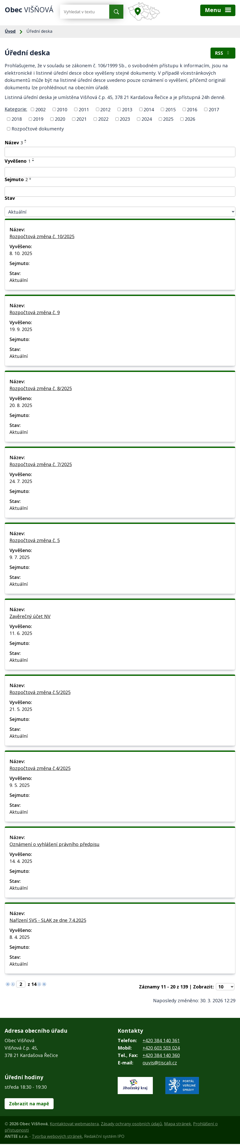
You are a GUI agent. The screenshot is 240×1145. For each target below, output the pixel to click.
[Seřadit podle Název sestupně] (25, 143)
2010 (62, 110)
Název (14, 143)
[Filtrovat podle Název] (120, 152)
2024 (147, 119)
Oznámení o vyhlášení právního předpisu (54, 845)
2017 (214, 110)
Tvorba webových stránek (57, 1137)
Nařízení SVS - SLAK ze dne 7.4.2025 (47, 921)
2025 (168, 119)
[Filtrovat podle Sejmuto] (120, 192)
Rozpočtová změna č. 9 (34, 313)
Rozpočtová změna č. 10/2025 (41, 237)
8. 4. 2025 (19, 937)
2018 (17, 119)
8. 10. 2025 (20, 254)
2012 (105, 110)
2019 (38, 119)
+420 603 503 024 (161, 1048)
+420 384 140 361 (161, 1041)
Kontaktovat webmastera (74, 1125)
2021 (81, 119)
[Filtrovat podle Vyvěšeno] (120, 173)
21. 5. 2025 (20, 710)
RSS (223, 54)
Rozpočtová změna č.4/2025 (40, 769)
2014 (149, 110)
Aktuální (18, 281)
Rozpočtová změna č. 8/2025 (40, 389)
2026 (190, 119)
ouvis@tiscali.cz (160, 1063)
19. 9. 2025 (20, 330)
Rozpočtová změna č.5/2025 (40, 693)
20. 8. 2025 (20, 406)
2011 (84, 110)
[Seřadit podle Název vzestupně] (25, 141)
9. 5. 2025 (19, 786)
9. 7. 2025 (19, 558)
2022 (103, 119)
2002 (40, 110)
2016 (192, 110)
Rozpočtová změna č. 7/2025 (40, 465)
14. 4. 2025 (20, 861)
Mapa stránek (177, 1125)
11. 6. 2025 (20, 634)
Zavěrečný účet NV (30, 617)
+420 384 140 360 (161, 1056)
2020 (60, 119)
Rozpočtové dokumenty (38, 129)
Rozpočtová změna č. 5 (34, 541)
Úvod (10, 31)
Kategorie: (16, 109)
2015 (170, 110)
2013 (127, 110)
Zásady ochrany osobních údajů (131, 1125)
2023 (125, 119)
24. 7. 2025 (20, 482)
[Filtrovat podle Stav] (120, 212)
